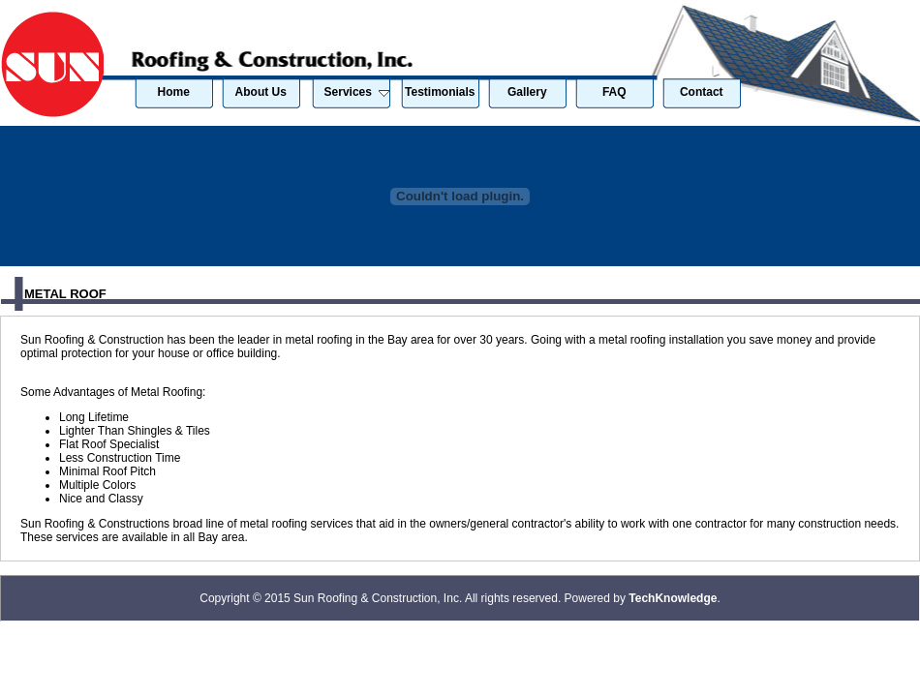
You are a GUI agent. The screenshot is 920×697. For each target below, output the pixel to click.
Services (357, 92)
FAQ (614, 92)
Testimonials (440, 92)
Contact (701, 92)
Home (174, 92)
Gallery (527, 92)
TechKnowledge (673, 598)
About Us (261, 92)
